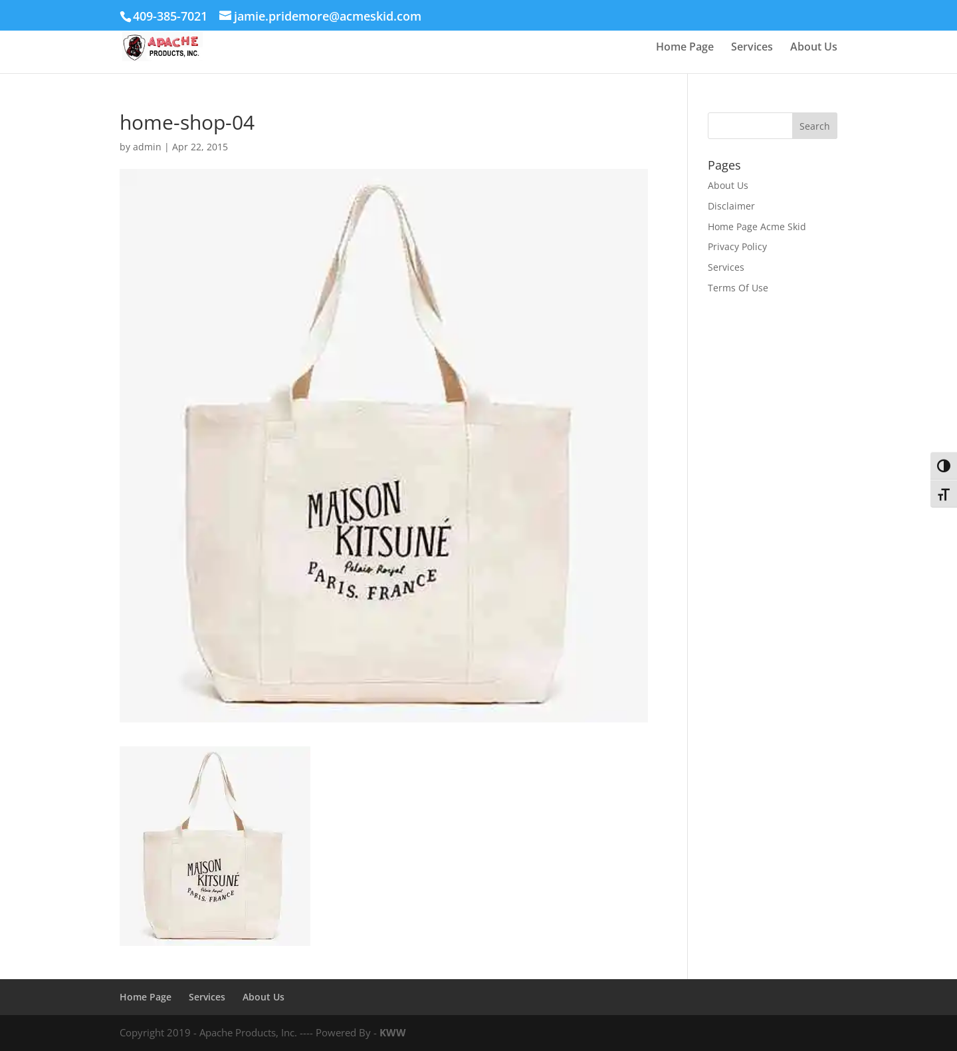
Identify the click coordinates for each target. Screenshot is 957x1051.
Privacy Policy (737, 246)
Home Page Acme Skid (757, 226)
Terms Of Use (738, 287)
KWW (392, 1032)
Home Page (685, 48)
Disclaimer (731, 206)
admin (147, 146)
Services (752, 48)
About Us (813, 48)
